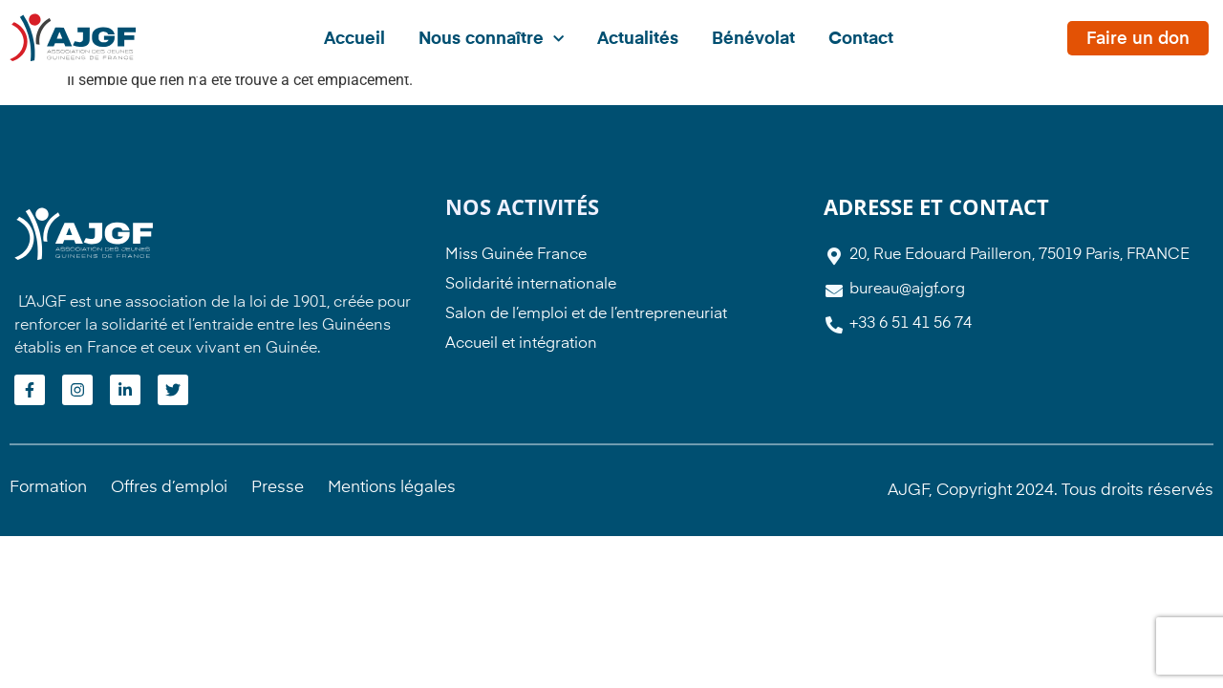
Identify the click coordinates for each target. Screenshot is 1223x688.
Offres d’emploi (169, 488)
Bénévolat (753, 39)
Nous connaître (491, 39)
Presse (277, 488)
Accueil (354, 39)
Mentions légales (392, 488)
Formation (48, 488)
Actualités (637, 39)
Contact (860, 39)
